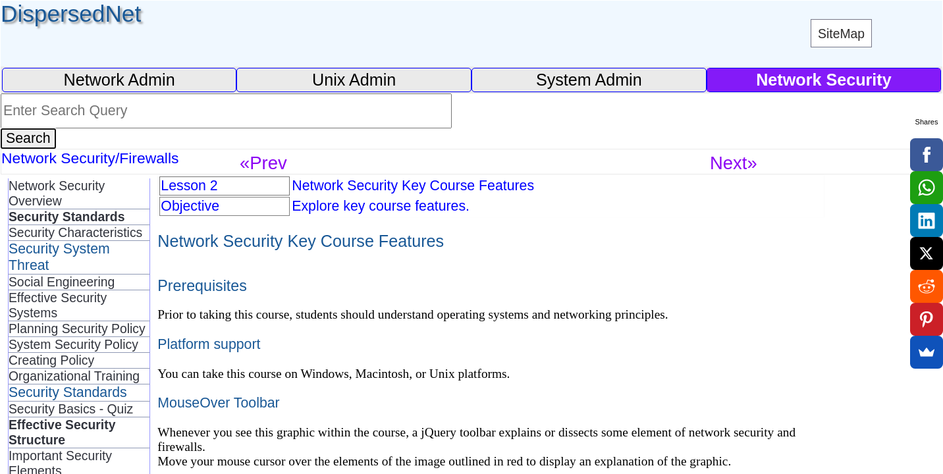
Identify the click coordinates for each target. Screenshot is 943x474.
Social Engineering (62, 282)
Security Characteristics (75, 232)
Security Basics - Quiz (71, 409)
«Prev (263, 163)
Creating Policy (51, 360)
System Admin (589, 79)
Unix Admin (354, 79)
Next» (733, 163)
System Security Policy (73, 344)
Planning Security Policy (77, 328)
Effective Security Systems (58, 305)
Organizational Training (74, 376)
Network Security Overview (57, 193)
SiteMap (841, 33)
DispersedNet (71, 13)
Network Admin (119, 79)
